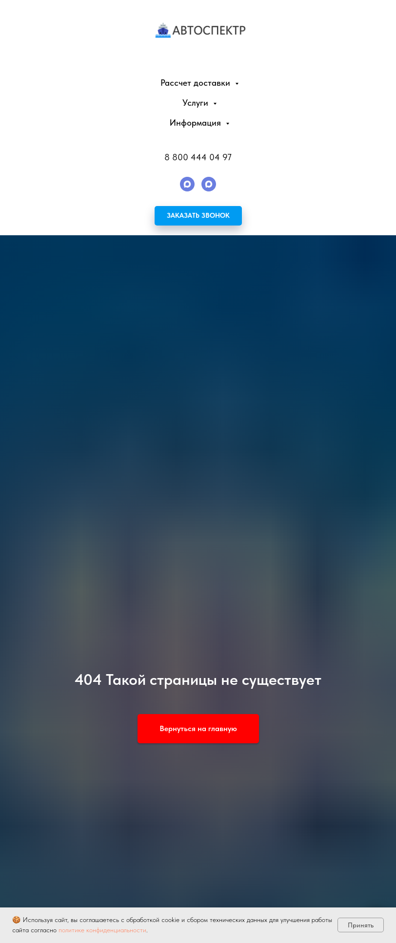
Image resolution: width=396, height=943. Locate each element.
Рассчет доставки (196, 82)
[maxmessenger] (187, 184)
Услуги (196, 102)
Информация (196, 122)
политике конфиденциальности (102, 930)
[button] (198, 216)
